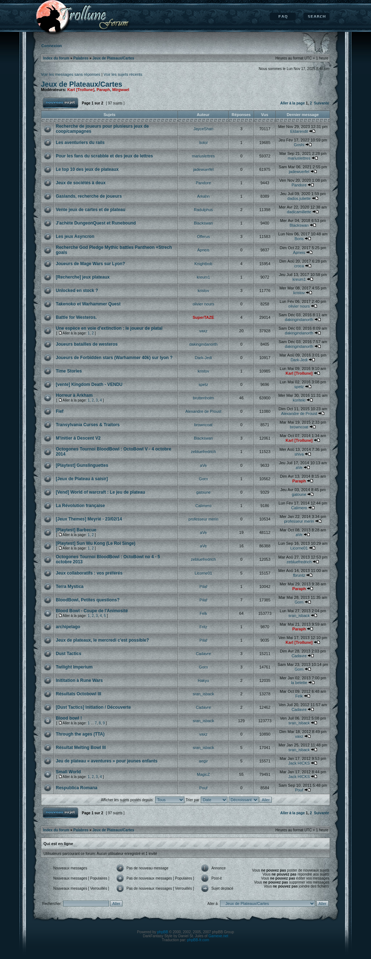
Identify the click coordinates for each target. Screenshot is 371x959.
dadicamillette (299, 212)
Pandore (203, 183)
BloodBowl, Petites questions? (88, 599)
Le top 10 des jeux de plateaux (87, 169)
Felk (203, 613)
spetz (203, 384)
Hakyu (203, 680)
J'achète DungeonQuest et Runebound (96, 223)
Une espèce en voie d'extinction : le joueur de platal (109, 328)
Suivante (321, 103)
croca (299, 266)
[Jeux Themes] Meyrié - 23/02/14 (89, 519)
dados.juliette (299, 198)
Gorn (203, 479)
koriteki (299, 400)
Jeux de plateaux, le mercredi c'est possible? (102, 640)
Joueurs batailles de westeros (87, 344)
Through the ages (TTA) (80, 734)
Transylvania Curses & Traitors (88, 424)
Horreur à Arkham (74, 395)
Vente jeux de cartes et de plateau (90, 209)
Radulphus (203, 209)
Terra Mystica (69, 586)
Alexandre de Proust (203, 411)
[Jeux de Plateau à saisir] (82, 478)
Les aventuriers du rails (80, 142)
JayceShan (203, 129)
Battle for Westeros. (76, 317)
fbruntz (299, 575)
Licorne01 (299, 548)
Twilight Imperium (74, 667)
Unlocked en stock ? (77, 290)
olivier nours (203, 304)
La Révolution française (80, 505)
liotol (203, 142)
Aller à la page (292, 103)
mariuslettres (203, 156)
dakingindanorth (299, 319)
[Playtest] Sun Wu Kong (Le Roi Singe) (96, 543)
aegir (203, 761)
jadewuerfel (203, 169)
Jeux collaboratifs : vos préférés (89, 573)
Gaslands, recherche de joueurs (89, 196)
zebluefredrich (203, 451)
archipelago (68, 626)
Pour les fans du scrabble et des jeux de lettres (104, 156)
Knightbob (204, 264)
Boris (299, 238)
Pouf (203, 788)
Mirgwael (120, 89)
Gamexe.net (218, 936)
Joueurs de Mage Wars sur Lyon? (90, 263)
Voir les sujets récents (123, 74)
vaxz (203, 331)
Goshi (299, 145)
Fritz (203, 627)
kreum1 (203, 277)
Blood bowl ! (69, 718)
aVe (203, 465)
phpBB (162, 932)
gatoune (203, 492)
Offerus (203, 236)
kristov (203, 290)
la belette (299, 682)
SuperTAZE (203, 317)
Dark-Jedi (203, 357)
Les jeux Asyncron (75, 236)
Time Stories (69, 371)
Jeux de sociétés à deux (80, 182)
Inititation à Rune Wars (79, 680)
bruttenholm (203, 398)
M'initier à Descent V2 (78, 438)
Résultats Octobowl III (78, 693)
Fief (59, 411)
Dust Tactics (68, 653)
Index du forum (56, 58)
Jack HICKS (299, 763)
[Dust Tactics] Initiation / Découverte (93, 707)
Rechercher (316, 17)
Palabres (80, 58)
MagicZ (203, 774)
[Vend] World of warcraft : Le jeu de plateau (100, 492)
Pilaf (203, 586)
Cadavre (203, 653)
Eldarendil (299, 131)
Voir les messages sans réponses (70, 74)
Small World (68, 771)
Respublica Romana (76, 787)
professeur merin (203, 519)
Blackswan (203, 223)
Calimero (203, 505)
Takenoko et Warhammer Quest (88, 303)
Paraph (103, 89)
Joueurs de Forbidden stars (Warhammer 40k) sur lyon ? (114, 357)
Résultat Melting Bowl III (81, 747)
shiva (299, 454)
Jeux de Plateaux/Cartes (113, 58)
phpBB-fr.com (198, 940)
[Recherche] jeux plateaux (83, 277)
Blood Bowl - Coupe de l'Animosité (92, 610)
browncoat (203, 425)
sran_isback (299, 615)
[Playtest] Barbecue (76, 529)
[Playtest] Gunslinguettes (82, 465)
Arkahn (203, 196)
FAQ (283, 17)
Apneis (203, 250)
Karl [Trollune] (81, 89)
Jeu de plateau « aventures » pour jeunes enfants (107, 761)
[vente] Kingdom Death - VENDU (89, 384)
